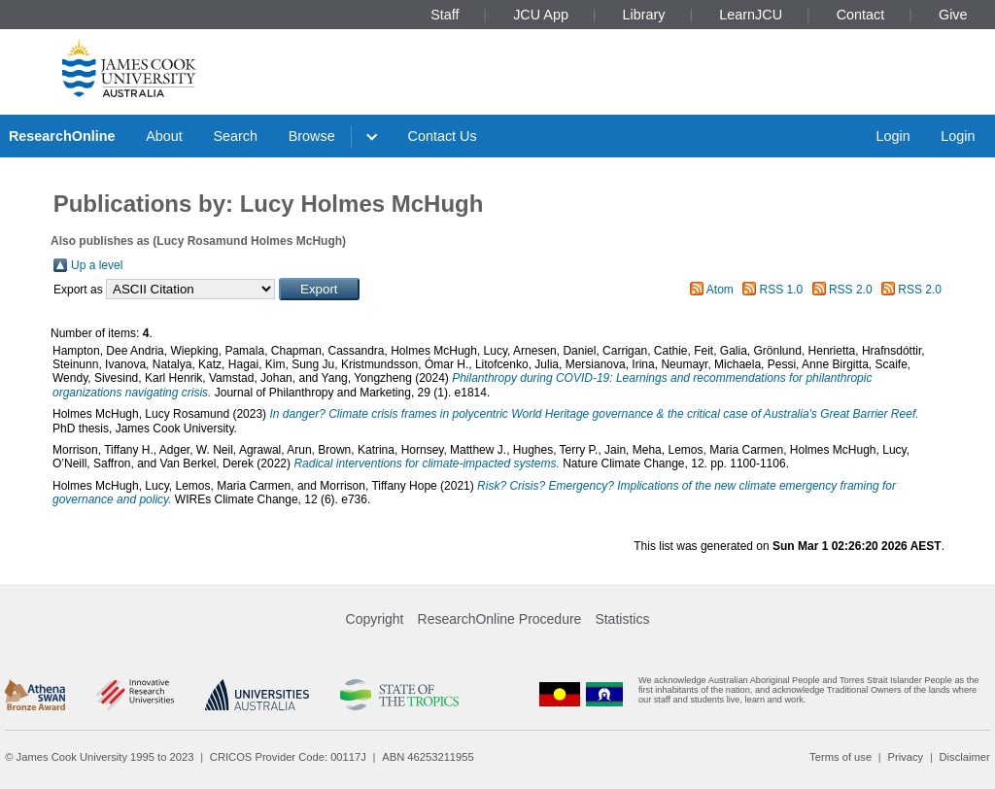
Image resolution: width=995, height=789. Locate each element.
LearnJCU (750, 14)
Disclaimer (965, 757)
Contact (861, 14)
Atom (720, 289)
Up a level (96, 265)
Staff (444, 14)
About (164, 136)
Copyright (375, 619)
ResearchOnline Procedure (500, 619)
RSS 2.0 (851, 289)
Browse (312, 136)
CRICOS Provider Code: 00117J (288, 757)
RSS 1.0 (782, 289)
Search (235, 136)
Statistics (622, 619)
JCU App (540, 14)
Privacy (905, 757)
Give (953, 14)
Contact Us (442, 136)
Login (892, 136)
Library (644, 14)
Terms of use (840, 757)
